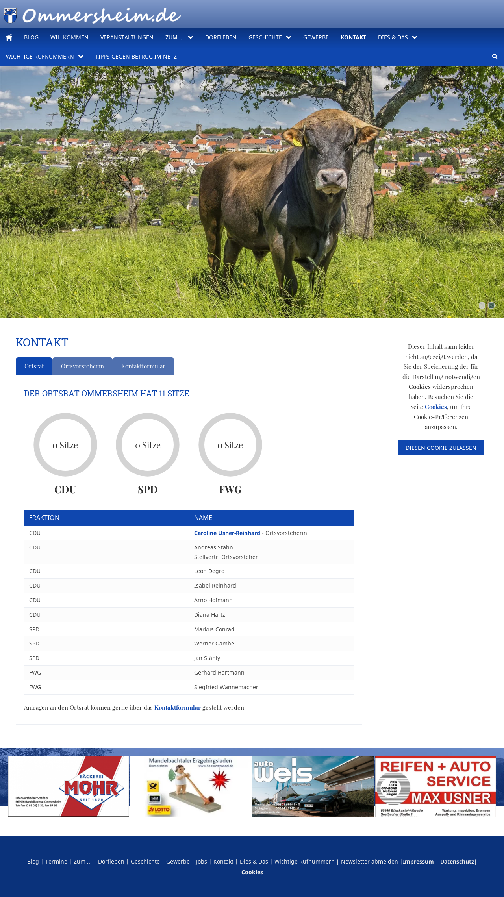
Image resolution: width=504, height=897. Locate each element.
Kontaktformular (143, 366)
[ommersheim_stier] (482, 305)
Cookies (436, 407)
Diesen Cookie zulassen (441, 447)
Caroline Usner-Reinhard (228, 532)
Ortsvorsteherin (82, 366)
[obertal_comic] (491, 305)
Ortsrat (34, 366)
